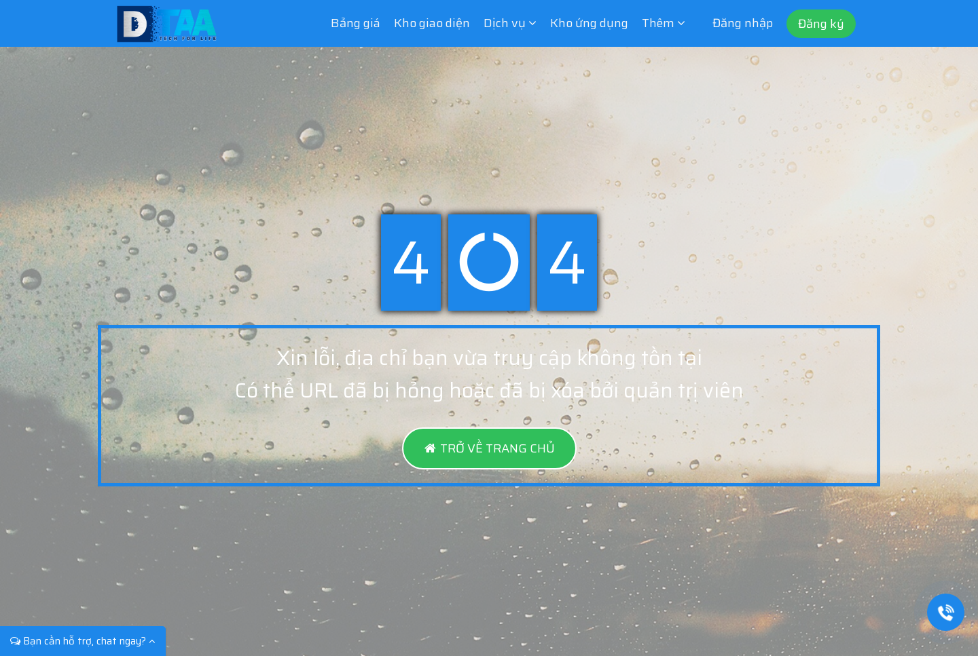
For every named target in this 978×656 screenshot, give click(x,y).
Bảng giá (355, 23)
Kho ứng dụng (589, 23)
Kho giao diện (432, 23)
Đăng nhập (742, 23)
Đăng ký (821, 23)
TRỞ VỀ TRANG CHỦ (489, 448)
